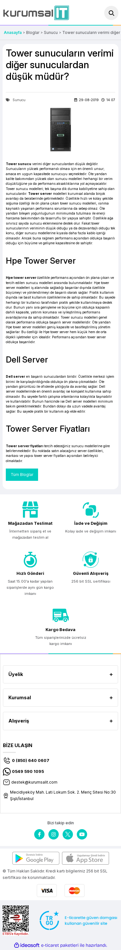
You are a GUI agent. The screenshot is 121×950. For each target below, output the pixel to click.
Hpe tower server (21, 278)
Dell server (15, 376)
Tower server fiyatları (24, 446)
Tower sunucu (18, 164)
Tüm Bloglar (22, 474)
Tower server (40, 193)
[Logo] (36, 12)
